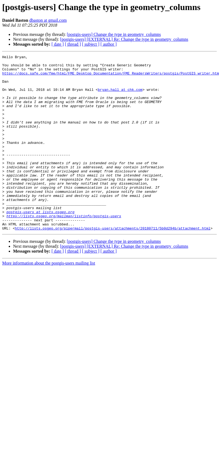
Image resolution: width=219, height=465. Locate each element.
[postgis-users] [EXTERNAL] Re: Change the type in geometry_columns (124, 39)
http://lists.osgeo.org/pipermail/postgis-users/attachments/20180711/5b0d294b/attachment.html (113, 263)
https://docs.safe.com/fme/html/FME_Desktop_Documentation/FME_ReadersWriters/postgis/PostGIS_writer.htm (110, 77)
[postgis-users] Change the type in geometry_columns (114, 34)
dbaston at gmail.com (48, 20)
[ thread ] (73, 44)
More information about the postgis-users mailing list (48, 298)
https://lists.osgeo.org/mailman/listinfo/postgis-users (64, 248)
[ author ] (109, 44)
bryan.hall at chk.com (120, 96)
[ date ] (57, 44)
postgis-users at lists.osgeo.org (41, 243)
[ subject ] (90, 44)
